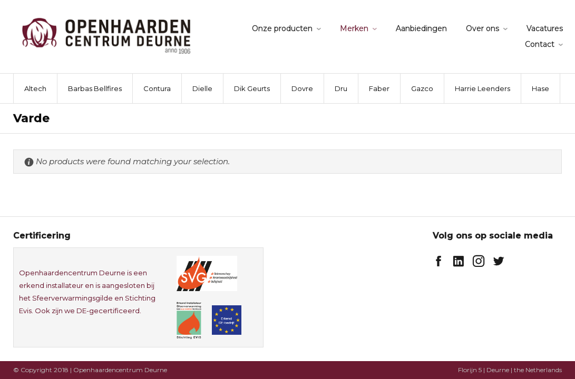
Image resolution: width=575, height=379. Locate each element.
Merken (354, 28)
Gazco (422, 88)
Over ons (482, 28)
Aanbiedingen (421, 28)
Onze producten (282, 28)
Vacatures (545, 28)
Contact (539, 44)
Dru (341, 88)
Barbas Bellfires (95, 88)
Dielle (202, 88)
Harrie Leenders (482, 88)
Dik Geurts (252, 88)
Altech (35, 88)
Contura (157, 88)
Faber (379, 88)
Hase (540, 88)
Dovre (302, 88)
